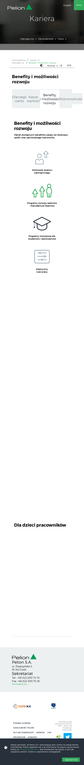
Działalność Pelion (23, 728)
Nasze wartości (33, 99)
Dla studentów (45, 39)
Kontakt (32, 737)
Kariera (33, 60)
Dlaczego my (27, 39)
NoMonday (67, 730)
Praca (61, 39)
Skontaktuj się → (20, 684)
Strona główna (18, 60)
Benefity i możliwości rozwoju (42, 63)
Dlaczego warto (19, 99)
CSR (49, 732)
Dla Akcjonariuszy (23, 732)
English (67, 5)
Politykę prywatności (29, 749)
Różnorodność (70, 99)
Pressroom (19, 737)
